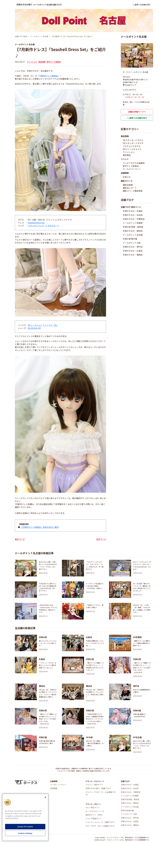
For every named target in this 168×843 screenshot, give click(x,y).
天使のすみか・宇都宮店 (134, 218)
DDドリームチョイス (132, 149)
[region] (25, 817)
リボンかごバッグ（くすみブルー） (44, 225)
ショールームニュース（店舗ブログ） (100, 822)
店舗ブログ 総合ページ (131, 206)
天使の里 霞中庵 (130, 238)
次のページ (101, 539)
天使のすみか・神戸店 (133, 246)
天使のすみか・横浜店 (133, 230)
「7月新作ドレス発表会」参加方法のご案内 (39, 527)
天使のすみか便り (39, 4)
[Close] (45, 797)
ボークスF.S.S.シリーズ (94, 811)
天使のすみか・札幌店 (133, 210)
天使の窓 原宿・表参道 (133, 226)
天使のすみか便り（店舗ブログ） (98, 788)
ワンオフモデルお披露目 (134, 162)
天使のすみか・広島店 (133, 250)
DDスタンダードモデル (133, 143)
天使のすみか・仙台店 (133, 214)
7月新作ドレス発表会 (48, 75)
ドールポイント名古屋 (39, 36)
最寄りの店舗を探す (137, 117)
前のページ (20, 539)
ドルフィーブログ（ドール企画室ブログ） (100, 793)
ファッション (32, 61)
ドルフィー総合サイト (94, 784)
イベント (125, 159)
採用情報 (53, 788)
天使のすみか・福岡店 (133, 254)
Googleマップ (129, 84)
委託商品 (127, 155)
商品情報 (42, 61)
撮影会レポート (130, 187)
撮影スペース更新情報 (132, 190)
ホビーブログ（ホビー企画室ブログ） (100, 825)
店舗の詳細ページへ (137, 111)
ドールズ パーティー (132, 168)
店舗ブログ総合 (21, 36)
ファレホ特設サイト (93, 818)
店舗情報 (125, 172)
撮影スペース (126, 180)
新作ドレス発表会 (54, 61)
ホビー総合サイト (92, 807)
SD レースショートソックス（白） (43, 325)
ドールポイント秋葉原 (133, 222)
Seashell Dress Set (36, 222)
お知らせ (127, 176)
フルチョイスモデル (132, 146)
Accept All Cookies (25, 826)
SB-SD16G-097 (34, 328)
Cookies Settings (25, 833)
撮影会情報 (128, 184)
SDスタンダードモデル (133, 140)
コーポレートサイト (58, 784)
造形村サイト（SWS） (94, 814)
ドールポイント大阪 (132, 242)
